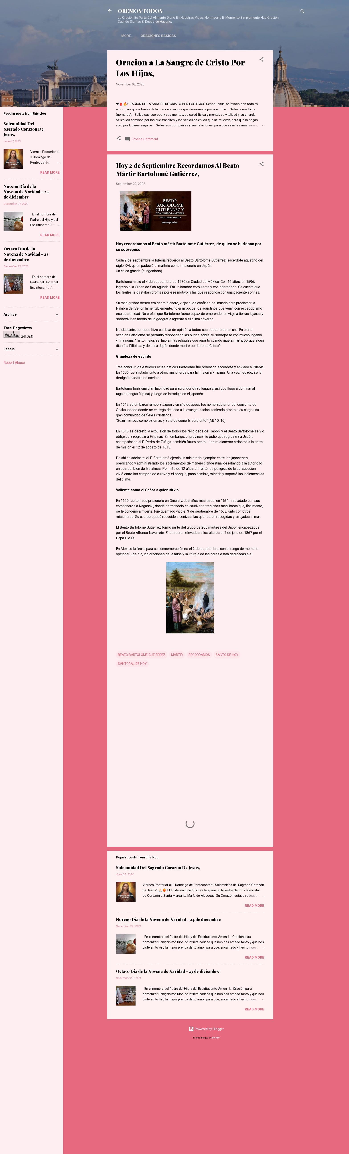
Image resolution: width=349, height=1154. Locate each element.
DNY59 (216, 1142)
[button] (261, 60)
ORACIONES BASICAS (139, 36)
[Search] (302, 12)
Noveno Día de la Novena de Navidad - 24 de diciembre (168, 1024)
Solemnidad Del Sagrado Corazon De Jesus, (158, 972)
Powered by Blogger (206, 1134)
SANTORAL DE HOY (132, 768)
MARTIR (177, 759)
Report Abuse (14, 363)
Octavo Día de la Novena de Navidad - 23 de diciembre (167, 1076)
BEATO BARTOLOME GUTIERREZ (141, 759)
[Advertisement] (291, 117)
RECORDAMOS (199, 759)
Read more (254, 1010)
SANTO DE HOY (227, 759)
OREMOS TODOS (140, 10)
